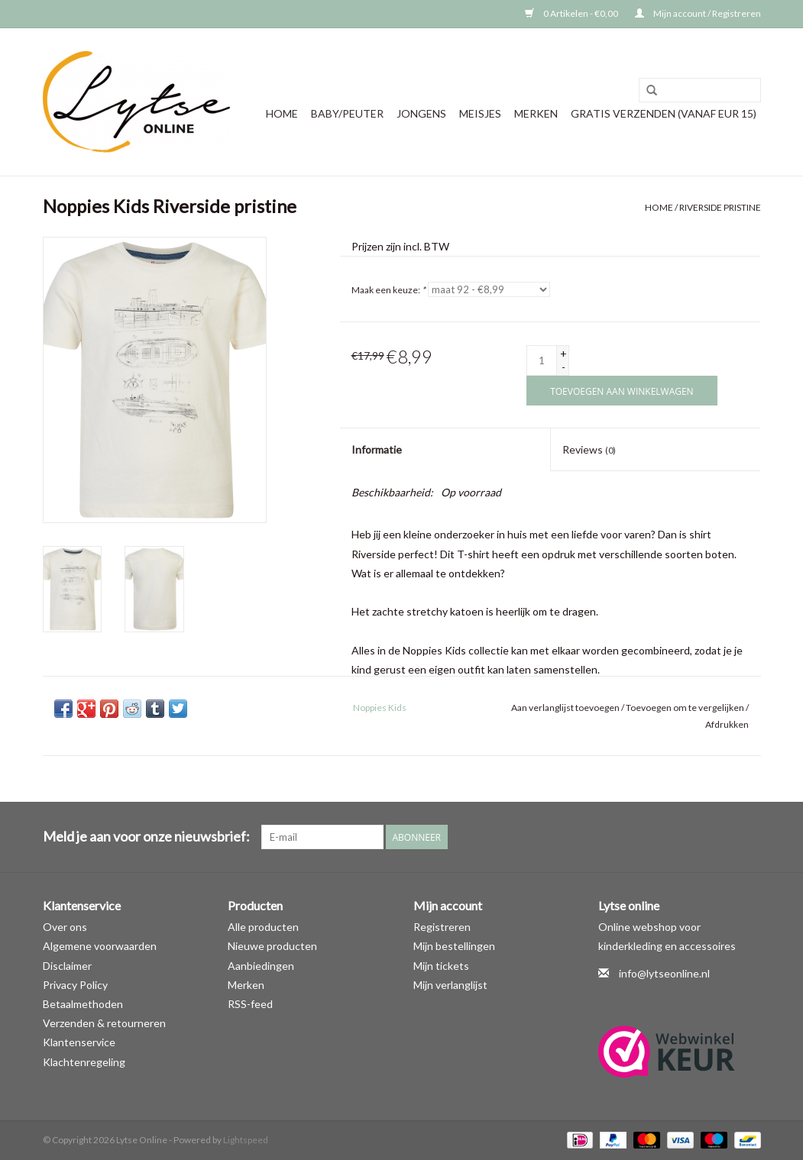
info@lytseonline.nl (664, 973)
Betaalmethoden (83, 1003)
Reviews (589, 449)
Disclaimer (67, 965)
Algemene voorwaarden (100, 945)
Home (282, 113)
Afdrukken (727, 724)
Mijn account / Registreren (698, 13)
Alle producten (263, 926)
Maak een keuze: (388, 290)
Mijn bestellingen (454, 945)
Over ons (65, 926)
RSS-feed (250, 1003)
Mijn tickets (441, 965)
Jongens (421, 113)
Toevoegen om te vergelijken (686, 707)
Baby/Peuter (347, 113)
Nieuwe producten (272, 945)
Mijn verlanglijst (450, 984)
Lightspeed (245, 1139)
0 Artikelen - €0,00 (572, 13)
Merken (536, 113)
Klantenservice (79, 1042)
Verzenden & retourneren (104, 1022)
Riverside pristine (720, 207)
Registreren (442, 926)
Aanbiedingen (261, 965)
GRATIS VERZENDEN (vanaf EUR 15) (663, 113)
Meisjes (480, 113)
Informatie (376, 449)
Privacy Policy (75, 984)
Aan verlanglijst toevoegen (565, 707)
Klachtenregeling (84, 1061)
